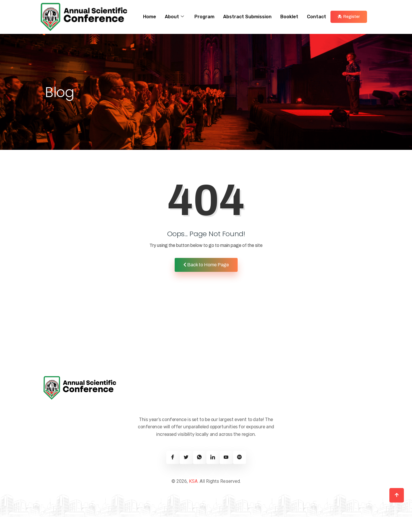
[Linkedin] (212, 457)
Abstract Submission (247, 16)
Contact (316, 16)
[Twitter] (186, 457)
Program (204, 16)
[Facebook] (172, 457)
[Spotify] (239, 457)
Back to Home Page (206, 264)
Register (349, 16)
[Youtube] (226, 457)
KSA (193, 481)
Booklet (289, 16)
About (174, 16)
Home (149, 16)
